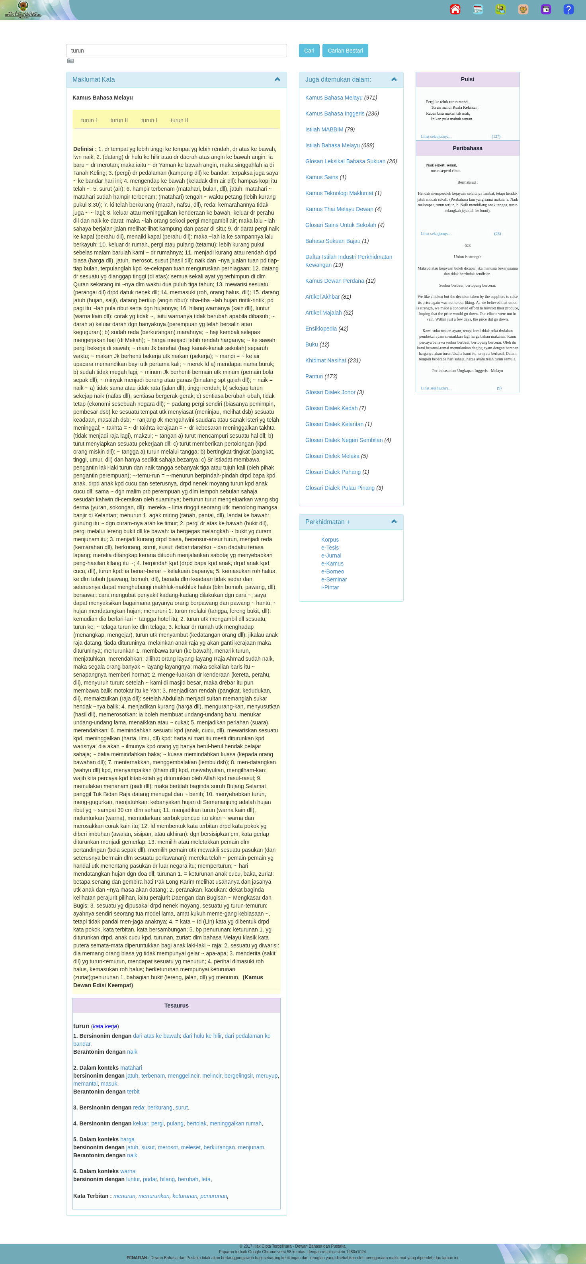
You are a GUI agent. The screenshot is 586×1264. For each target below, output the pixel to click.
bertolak (197, 1123)
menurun (124, 1196)
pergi (157, 1123)
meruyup (266, 1075)
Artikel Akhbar (322, 296)
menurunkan (154, 1196)
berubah (188, 1179)
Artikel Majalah (323, 312)
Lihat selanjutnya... (436, 136)
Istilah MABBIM (324, 129)
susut (147, 1147)
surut (182, 1107)
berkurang (159, 1107)
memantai (85, 1083)
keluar (140, 1123)
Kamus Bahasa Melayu (334, 97)
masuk (109, 1083)
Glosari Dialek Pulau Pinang (340, 488)
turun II (119, 120)
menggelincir (183, 1075)
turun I (89, 120)
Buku (311, 344)
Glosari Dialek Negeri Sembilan (344, 440)
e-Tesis (330, 547)
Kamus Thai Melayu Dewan (339, 209)
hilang (167, 1179)
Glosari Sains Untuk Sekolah (340, 225)
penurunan (214, 1196)
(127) (496, 136)
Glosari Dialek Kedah (331, 408)
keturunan (185, 1196)
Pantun (314, 376)
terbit (133, 1091)
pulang (175, 1123)
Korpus (330, 539)
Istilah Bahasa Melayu (332, 145)
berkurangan (219, 1147)
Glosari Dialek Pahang (333, 472)
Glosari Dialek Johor (330, 392)
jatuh (132, 1075)
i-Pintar (330, 587)
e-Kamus (332, 563)
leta (206, 1179)
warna (127, 1171)
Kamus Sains (321, 177)
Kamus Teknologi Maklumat (339, 193)
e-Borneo (332, 571)
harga (127, 1139)
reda (138, 1107)
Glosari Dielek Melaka (332, 456)
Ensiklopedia (321, 328)
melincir (211, 1075)
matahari (131, 1067)
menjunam (251, 1147)
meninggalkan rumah (235, 1123)
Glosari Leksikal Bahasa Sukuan (345, 161)
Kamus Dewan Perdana (334, 281)
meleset (191, 1147)
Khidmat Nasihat (325, 360)
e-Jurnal (331, 555)
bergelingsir (239, 1075)
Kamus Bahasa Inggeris (335, 113)
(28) (497, 233)
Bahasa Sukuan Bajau (333, 241)
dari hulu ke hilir (202, 1036)
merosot (168, 1147)
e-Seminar (334, 579)
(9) (499, 388)
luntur (133, 1179)
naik (132, 1052)
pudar (150, 1179)
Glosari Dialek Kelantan (334, 424)
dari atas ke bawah (156, 1036)
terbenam (153, 1075)
